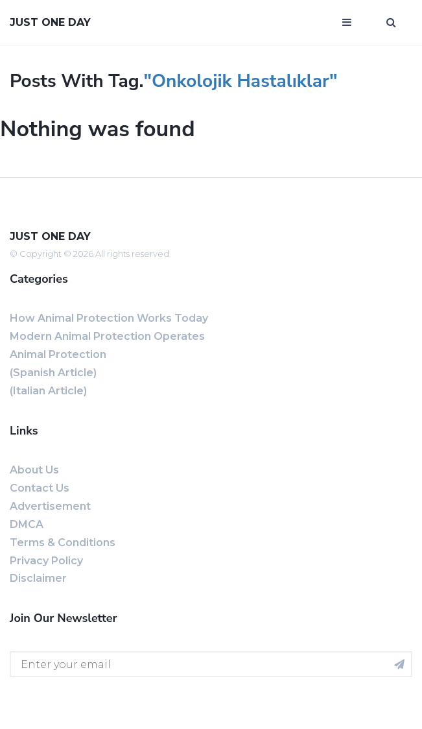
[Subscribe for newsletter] (399, 664)
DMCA (26, 524)
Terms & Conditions (62, 542)
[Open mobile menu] (347, 22)
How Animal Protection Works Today (109, 318)
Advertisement (50, 506)
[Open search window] (391, 22)
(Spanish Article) (53, 372)
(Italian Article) (48, 391)
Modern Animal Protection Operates (107, 336)
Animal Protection (58, 354)
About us (34, 470)
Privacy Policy (46, 561)
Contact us (39, 488)
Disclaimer (38, 578)
